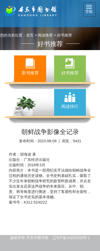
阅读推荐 (45, 35)
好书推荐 (64, 35)
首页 (30, 35)
